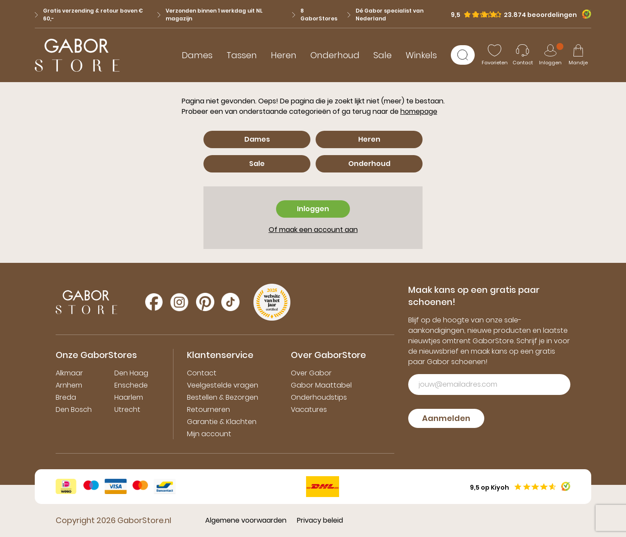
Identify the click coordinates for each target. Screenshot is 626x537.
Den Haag (131, 373)
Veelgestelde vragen (222, 385)
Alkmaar (69, 373)
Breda (66, 397)
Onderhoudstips (319, 397)
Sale (382, 55)
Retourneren (208, 409)
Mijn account (209, 434)
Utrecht (127, 409)
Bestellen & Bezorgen (222, 397)
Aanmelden (446, 418)
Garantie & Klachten (221, 422)
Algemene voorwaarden (245, 520)
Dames (197, 55)
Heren (283, 55)
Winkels (421, 55)
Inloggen (313, 209)
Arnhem (69, 385)
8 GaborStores (314, 14)
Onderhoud (335, 55)
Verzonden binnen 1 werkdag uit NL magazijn (210, 14)
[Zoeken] (463, 55)
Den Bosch (74, 409)
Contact (201, 373)
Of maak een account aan (313, 230)
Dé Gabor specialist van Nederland (385, 14)
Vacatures (309, 409)
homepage (418, 111)
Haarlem (128, 397)
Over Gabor (311, 373)
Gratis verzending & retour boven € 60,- (89, 14)
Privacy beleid (320, 520)
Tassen (241, 55)
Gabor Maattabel (321, 385)
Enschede (131, 385)
